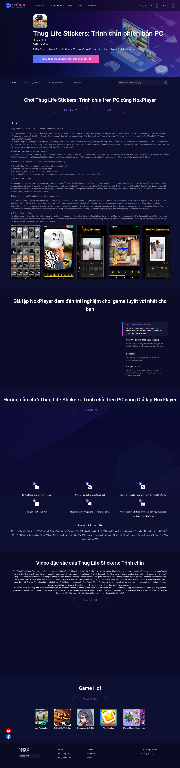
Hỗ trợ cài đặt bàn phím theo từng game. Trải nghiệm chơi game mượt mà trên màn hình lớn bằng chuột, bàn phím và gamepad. (145, 330)
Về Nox (61, 749)
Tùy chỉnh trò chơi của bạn (138, 324)
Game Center (56, 5)
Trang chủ (39, 5)
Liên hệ (90, 749)
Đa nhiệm (130, 354)
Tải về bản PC (70, 110)
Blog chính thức (65, 757)
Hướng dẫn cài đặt (56, 82)
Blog (80, 5)
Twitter (90, 757)
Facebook (92, 5)
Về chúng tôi (63, 753)
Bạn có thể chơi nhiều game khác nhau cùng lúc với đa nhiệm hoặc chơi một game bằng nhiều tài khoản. (145, 345)
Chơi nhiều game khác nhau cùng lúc (142, 340)
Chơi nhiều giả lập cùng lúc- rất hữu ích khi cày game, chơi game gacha (142, 359)
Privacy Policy (147, 753)
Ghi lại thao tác (133, 366)
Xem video (76, 82)
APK (109, 110)
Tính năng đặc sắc (32, 82)
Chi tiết (13, 82)
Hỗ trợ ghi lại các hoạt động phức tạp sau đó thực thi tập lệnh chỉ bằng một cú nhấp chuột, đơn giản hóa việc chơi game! (144, 372)
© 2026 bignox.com (149, 749)
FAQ (70, 5)
